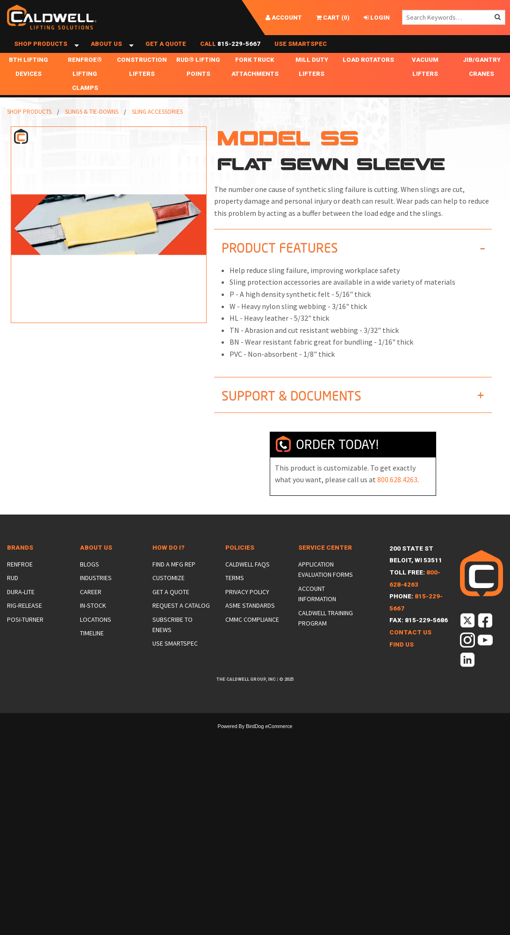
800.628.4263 (397, 496)
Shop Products (40, 52)
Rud (12, 595)
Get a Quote (165, 52)
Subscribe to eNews (172, 641)
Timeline (92, 650)
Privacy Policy (247, 608)
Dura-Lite (21, 608)
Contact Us (410, 649)
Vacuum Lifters (425, 84)
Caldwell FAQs (247, 581)
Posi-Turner (25, 636)
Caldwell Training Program (325, 635)
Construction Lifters (142, 84)
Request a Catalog (181, 622)
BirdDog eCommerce (269, 743)
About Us (106, 52)
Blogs (89, 581)
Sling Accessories (157, 129)
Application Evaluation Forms (325, 586)
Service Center (325, 564)
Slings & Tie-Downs (91, 129)
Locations (95, 636)
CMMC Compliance (252, 636)
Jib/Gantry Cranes (482, 84)
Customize (168, 595)
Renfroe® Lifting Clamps (85, 91)
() (333, 17)
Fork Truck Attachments (255, 84)
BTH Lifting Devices (28, 84)
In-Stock (93, 622)
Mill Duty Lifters (311, 84)
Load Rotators (368, 77)
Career (90, 608)
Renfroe (20, 581)
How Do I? (168, 564)
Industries (96, 595)
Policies (239, 564)
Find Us (401, 661)
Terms (234, 595)
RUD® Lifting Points (198, 84)
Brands (20, 564)
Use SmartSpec (300, 52)
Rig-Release (24, 622)
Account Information (317, 610)
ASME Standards (250, 622)
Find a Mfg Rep (173, 581)
